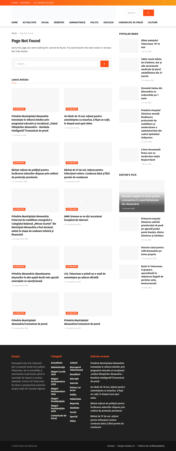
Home (15, 22)
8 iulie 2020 (146, 288)
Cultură (152, 22)
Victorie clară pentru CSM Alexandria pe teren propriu (152, 251)
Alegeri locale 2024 (58, 373)
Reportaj (74, 403)
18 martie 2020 (128, 209)
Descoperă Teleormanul (76, 368)
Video (73, 421)
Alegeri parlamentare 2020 (58, 381)
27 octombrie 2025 (19, 182)
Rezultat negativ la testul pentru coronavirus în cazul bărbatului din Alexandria (141, 200)
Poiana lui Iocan (75, 389)
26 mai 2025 (146, 164)
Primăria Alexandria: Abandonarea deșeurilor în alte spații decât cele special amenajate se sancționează (35, 277)
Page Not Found (26, 33)
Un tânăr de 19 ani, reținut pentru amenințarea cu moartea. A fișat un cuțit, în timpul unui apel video (87, 120)
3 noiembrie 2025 (71, 128)
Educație (108, 22)
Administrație (77, 22)
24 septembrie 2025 (72, 224)
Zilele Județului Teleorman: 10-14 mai (150, 44)
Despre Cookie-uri (126, 446)
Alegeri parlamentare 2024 (58, 391)
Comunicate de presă (131, 22)
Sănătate (59, 22)
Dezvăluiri (75, 374)
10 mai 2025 (146, 52)
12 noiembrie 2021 (149, 259)
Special (73, 416)
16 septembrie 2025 (20, 328)
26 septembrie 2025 (20, 239)
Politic (94, 22)
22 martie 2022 (147, 80)
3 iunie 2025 (146, 142)
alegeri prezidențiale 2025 (58, 408)
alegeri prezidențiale (58, 400)
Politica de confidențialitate (151, 446)
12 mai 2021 (146, 240)
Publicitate (25, 3)
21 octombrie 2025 (72, 182)
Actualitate (29, 22)
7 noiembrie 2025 (19, 135)
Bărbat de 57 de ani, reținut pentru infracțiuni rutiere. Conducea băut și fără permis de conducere (87, 173)
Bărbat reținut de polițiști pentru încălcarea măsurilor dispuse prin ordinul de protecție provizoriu (35, 173)
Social (45, 22)
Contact (15, 3)
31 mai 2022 (146, 103)
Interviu (74, 383)
